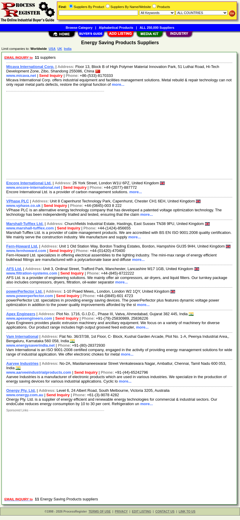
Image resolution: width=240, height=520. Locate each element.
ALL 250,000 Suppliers (157, 27)
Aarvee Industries (22, 363)
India (68, 48)
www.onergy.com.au (24, 395)
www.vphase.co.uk (23, 205)
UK (59, 48)
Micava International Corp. (30, 66)
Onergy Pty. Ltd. (21, 390)
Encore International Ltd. (29, 183)
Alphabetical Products (116, 27)
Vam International (22, 336)
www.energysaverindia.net (30, 345)
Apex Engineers (20, 314)
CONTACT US (165, 511)
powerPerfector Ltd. (24, 291)
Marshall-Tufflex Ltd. (25, 223)
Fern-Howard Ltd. (22, 246)
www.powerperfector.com (29, 296)
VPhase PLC (17, 201)
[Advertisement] (118, 134)
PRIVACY (121, 511)
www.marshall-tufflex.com (30, 228)
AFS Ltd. (14, 269)
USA (52, 48)
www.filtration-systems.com (31, 273)
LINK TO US (187, 511)
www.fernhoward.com (26, 250)
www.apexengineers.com (29, 318)
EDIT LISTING (141, 511)
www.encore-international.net (33, 187)
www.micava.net (21, 75)
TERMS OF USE (100, 511)
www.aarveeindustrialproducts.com (38, 372)
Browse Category (79, 27)
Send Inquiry (51, 75)
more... (118, 84)
